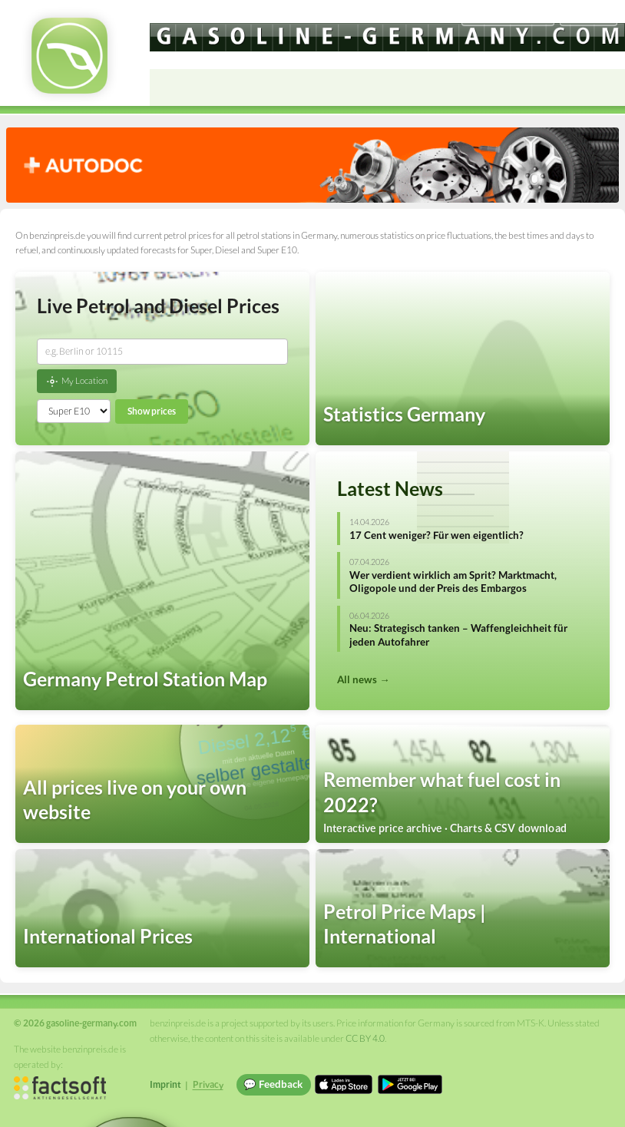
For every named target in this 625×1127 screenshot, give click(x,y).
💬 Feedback (273, 1084)
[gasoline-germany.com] (387, 37)
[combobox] (162, 352)
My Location (76, 381)
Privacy (208, 1084)
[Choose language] (507, 15)
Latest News (390, 488)
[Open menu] (606, 87)
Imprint (165, 1084)
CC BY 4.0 (365, 1038)
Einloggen (588, 15)
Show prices (151, 411)
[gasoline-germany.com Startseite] (69, 55)
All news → (363, 679)
